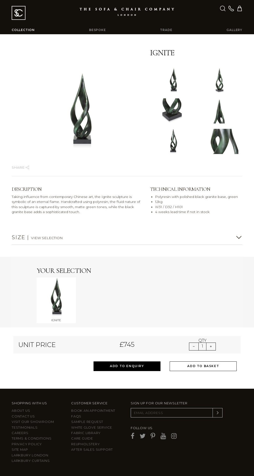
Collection (23, 30)
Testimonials (25, 427)
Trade (166, 30)
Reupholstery (85, 444)
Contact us (23, 416)
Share (20, 167)
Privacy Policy (27, 444)
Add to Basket (203, 366)
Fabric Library (86, 433)
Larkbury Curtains (31, 461)
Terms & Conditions (31, 438)
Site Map (20, 449)
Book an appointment (93, 411)
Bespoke (97, 30)
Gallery (234, 30)
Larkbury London (30, 455)
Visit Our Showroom (33, 422)
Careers (20, 433)
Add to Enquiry (127, 366)
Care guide (82, 438)
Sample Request (87, 422)
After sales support (92, 449)
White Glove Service (91, 427)
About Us (21, 411)
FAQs (76, 416)
